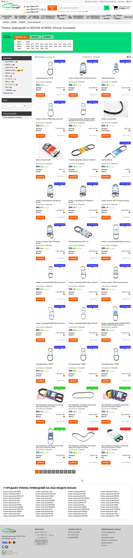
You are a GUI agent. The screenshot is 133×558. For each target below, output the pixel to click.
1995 (28, 48)
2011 (32, 44)
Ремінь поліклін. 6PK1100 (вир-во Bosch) (82, 78)
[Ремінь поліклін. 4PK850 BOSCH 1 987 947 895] (50, 109)
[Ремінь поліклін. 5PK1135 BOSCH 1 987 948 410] (116, 191)
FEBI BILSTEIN (14, 70)
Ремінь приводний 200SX (12, 494)
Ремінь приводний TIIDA (109, 511)
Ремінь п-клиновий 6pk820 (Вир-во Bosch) (50, 282)
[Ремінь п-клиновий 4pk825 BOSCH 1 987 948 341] (83, 313)
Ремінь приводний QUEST (109, 491)
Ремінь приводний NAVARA (45, 507)
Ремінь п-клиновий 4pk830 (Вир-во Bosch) (115, 241)
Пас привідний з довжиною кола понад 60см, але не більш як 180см (82, 446)
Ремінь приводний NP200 (44, 511)
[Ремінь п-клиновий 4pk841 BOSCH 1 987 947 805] (83, 273)
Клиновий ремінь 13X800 (110, 364)
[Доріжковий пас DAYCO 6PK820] (115, 150)
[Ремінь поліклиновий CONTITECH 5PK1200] (116, 109)
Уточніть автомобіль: (7, 36)
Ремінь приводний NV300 (77, 494)
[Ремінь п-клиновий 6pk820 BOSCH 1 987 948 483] (50, 273)
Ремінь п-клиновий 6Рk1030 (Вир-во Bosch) (48, 201)
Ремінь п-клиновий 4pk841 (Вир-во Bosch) (83, 282)
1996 (32, 48)
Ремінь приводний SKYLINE (110, 500)
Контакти (121, 1)
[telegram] (3, 547)
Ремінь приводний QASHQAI (78, 516)
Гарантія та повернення (108, 1)
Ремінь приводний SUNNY (109, 505)
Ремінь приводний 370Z (11, 503)
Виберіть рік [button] (21, 37)
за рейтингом (50, 57)
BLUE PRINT (11, 62)
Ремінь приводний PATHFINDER (79, 498)
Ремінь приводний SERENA (110, 496)
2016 (55, 44)
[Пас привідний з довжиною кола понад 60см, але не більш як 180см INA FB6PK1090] (115, 436)
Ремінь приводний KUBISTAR (46, 494)
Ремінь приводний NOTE (44, 509)
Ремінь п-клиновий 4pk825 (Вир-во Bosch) (83, 323)
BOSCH (10, 65)
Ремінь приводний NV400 (77, 496)
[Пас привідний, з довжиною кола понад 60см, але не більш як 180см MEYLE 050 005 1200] (50, 395)
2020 (28, 42)
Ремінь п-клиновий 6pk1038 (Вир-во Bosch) (81, 201)
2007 (60, 46)
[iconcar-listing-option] (130, 57)
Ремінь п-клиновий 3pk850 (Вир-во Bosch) (50, 323)
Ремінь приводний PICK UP (77, 503)
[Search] (106, 7)
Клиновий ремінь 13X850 (77, 364)
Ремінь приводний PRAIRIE (77, 507)
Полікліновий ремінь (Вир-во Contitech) (82, 160)
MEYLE (9, 82)
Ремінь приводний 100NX (12, 491)
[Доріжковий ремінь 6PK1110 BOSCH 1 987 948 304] (83, 232)
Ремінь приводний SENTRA (110, 494)
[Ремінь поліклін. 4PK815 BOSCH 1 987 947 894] (116, 273)
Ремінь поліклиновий (108, 119)
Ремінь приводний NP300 (44, 514)
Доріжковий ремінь (108, 78)
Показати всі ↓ (8, 93)
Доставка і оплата (91, 1)
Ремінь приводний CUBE (11, 514)
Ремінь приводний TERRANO (110, 509)
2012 (37, 44)
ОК (25, 106)
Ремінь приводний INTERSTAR (13, 516)
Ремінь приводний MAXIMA (45, 500)
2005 (51, 46)
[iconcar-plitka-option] (128, 57)
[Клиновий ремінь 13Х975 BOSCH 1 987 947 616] (50, 68)
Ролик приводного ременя (12, 117)
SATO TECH (10, 84)
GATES (9, 73)
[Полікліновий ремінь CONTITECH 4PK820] (83, 150)
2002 (37, 46)
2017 (60, 44)
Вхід (129, 1)
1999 (46, 48)
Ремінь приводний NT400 (44, 516)
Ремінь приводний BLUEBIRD (13, 507)
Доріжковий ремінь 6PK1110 (78, 241)
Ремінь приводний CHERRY (12, 511)
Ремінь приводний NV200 (77, 491)
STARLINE (10, 90)
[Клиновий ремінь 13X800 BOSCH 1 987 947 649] (116, 354)
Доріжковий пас (107, 160)
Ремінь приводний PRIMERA (77, 511)
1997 (37, 48)
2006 (55, 46)
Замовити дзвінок (41, 541)
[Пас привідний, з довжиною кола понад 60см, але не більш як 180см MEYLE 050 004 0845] (83, 395)
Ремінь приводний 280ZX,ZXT (13, 496)
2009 (69, 46)
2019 (69, 44)
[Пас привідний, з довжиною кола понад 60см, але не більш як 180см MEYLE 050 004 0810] (50, 436)
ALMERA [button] (47, 37)
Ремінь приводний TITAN (109, 514)
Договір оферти (106, 543)
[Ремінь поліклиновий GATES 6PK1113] (50, 150)
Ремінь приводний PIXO (76, 505)
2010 (28, 44)
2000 (28, 46)
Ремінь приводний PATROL (77, 500)
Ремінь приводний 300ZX (12, 498)
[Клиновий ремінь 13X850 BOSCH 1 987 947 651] (83, 354)
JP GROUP (9, 79)
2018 (64, 44)
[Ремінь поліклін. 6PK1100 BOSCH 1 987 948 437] (83, 68)
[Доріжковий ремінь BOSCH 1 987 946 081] (116, 68)
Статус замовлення (108, 532)
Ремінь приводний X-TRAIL (110, 516)
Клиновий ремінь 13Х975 (44, 78)
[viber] (6, 547)
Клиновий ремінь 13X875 (44, 364)
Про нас (104, 545)
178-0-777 (31, 7)
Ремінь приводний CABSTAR (13, 509)
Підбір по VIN (52, 8)
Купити (40, 95)
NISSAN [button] (35, 37)
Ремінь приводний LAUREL (45, 496)
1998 (41, 48)
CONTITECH (11, 67)
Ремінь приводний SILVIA (109, 498)
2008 (64, 46)
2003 (41, 46)
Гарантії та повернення (109, 540)
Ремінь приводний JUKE (44, 491)
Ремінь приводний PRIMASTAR (78, 509)
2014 (46, 44)
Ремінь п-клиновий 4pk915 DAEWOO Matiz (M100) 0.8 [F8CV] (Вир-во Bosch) (115, 324)
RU (7, 1)
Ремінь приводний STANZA (110, 503)
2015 (51, 44)
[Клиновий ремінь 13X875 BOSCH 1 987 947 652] (50, 354)
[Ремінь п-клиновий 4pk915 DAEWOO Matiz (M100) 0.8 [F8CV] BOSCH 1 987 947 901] (116, 313)
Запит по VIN (41, 544)
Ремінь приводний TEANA (109, 507)
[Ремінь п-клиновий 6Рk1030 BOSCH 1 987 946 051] (50, 191)
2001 (32, 46)
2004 (46, 46)
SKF (8, 87)
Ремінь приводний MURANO (45, 505)
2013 (41, 44)
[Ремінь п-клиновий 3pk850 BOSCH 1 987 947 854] (50, 313)
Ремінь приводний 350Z (11, 500)
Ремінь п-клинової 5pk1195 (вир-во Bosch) (48, 242)
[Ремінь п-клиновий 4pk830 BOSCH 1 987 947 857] (116, 232)
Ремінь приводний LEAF (44, 498)
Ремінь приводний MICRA (44, 503)
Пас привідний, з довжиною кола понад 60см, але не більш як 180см (49, 405)
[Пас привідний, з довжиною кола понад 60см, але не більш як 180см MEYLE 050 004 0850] (115, 395)
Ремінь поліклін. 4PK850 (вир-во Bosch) (49, 119)
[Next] (74, 472)
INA (8, 76)
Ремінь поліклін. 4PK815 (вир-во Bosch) (114, 282)
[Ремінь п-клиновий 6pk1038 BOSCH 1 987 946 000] (83, 191)
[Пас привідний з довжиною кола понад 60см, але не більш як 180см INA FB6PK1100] (83, 436)
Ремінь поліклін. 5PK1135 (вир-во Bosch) (115, 200)
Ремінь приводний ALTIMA (12, 505)
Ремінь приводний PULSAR (77, 514)
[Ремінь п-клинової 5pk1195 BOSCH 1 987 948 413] (50, 232)
